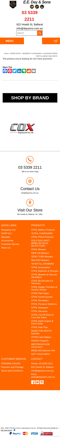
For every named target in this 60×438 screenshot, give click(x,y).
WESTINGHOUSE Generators (40, 345)
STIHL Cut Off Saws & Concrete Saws (42, 316)
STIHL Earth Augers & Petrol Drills (42, 322)
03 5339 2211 (46, 363)
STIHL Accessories (40, 267)
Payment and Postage (12, 367)
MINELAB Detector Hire (43, 350)
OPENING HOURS (10, 363)
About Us (6, 247)
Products (38, 225)
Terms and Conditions (12, 370)
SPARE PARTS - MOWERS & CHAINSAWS (25, 53)
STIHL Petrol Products (42, 237)
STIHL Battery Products (43, 230)
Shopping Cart (8, 230)
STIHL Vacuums (39, 311)
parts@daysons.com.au (43, 377)
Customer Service (10, 244)
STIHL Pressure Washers (44, 304)
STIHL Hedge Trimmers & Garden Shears (44, 288)
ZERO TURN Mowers (42, 256)
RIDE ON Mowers (40, 253)
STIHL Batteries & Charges (44, 271)
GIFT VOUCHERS (40, 354)
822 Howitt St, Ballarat (29, 24)
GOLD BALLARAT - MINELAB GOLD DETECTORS (41, 243)
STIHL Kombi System (42, 297)
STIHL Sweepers (39, 307)
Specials (5, 237)
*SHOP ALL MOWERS (42, 264)
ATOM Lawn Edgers (41, 337)
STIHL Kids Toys (39, 327)
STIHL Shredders (40, 300)
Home (6, 53)
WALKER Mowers (40, 260)
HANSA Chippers (40, 340)
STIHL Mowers (38, 249)
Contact (37, 359)
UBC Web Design (6, 430)
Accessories (7, 240)
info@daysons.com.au (29, 28)
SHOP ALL (6, 233)
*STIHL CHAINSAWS (42, 233)
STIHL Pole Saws (40, 293)
